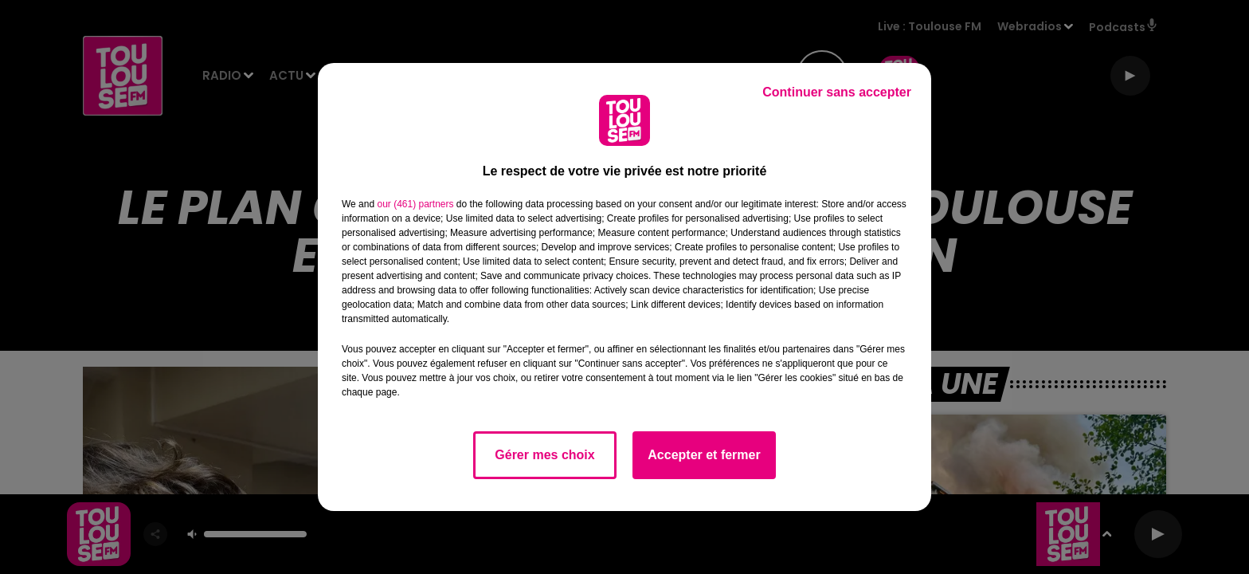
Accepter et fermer (704, 455)
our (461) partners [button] (415, 204)
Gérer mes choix (544, 455)
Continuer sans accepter (836, 92)
